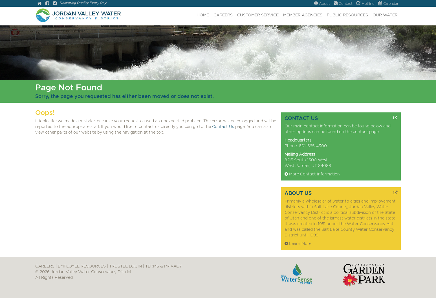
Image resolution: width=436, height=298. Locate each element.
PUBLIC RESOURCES (347, 15)
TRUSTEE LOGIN (125, 266)
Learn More (298, 244)
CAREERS (223, 15)
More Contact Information (312, 174)
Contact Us (223, 127)
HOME (203, 15)
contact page (366, 132)
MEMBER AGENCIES (302, 15)
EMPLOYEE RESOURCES (82, 266)
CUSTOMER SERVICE (258, 15)
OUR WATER (385, 15)
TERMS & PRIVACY (163, 266)
